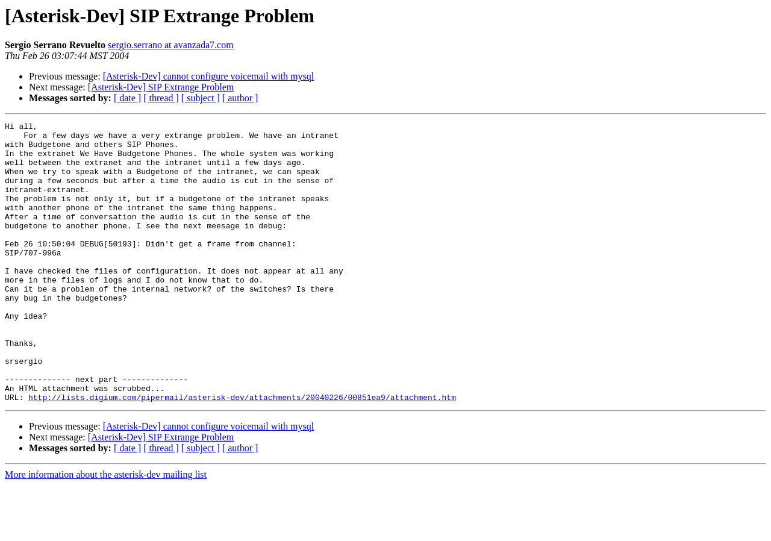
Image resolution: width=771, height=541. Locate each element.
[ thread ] (161, 98)
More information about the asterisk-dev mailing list (106, 530)
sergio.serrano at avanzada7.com (171, 45)
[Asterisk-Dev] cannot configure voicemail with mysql (208, 76)
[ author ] (240, 98)
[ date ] (127, 98)
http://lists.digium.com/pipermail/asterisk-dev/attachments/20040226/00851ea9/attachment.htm (242, 453)
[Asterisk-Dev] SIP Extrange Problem (161, 87)
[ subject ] (200, 98)
